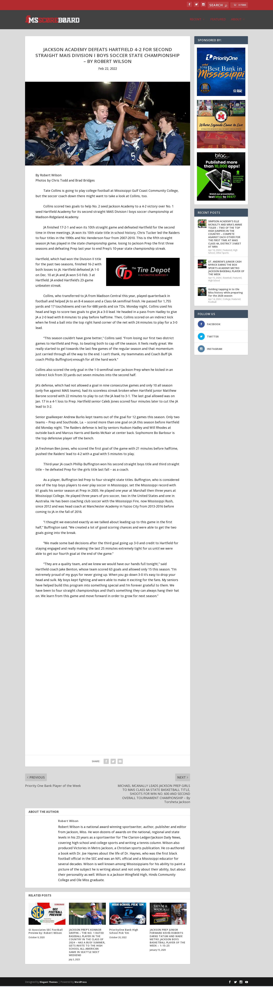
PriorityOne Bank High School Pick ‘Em (123, 932)
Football (212, 302)
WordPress (81, 982)
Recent (195, 20)
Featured (218, 20)
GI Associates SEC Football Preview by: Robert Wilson (46, 932)
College (227, 300)
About (236, 20)
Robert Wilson (68, 822)
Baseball (227, 278)
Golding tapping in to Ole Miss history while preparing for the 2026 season (225, 293)
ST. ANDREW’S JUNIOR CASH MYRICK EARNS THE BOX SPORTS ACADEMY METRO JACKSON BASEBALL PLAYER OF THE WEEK (226, 269)
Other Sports (222, 253)
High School (214, 281)
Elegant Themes (49, 982)
